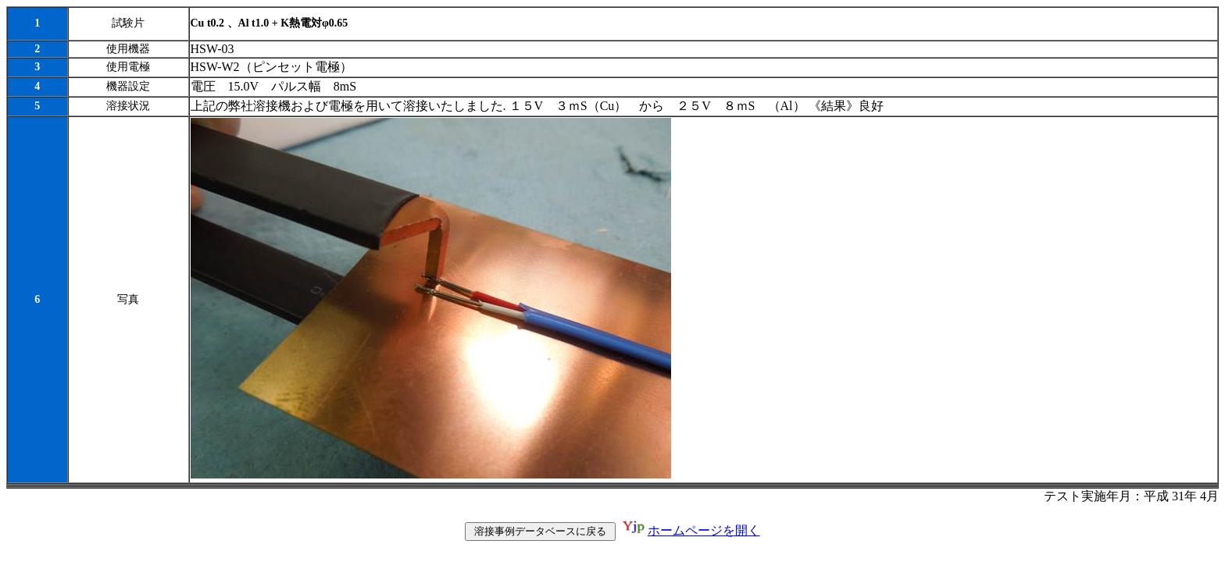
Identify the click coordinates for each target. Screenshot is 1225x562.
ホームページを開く (704, 532)
